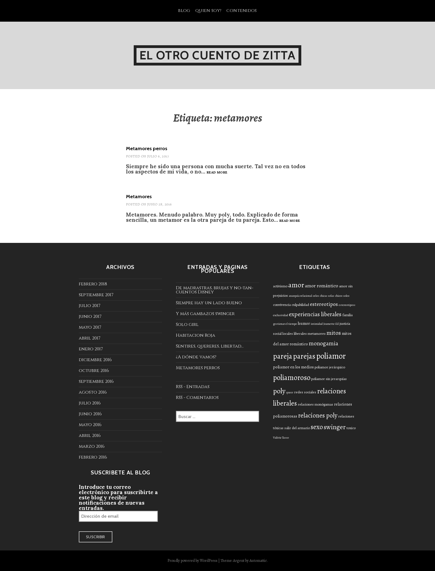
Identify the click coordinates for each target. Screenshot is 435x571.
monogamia (323, 343)
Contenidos (241, 11)
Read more (217, 172)
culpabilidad (300, 304)
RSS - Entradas (192, 387)
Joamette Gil (331, 324)
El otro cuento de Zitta (217, 55)
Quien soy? (208, 11)
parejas (304, 356)
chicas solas (327, 296)
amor (296, 285)
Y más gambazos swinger (205, 314)
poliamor (331, 355)
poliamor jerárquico (330, 367)
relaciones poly (317, 415)
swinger (335, 426)
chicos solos (342, 296)
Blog (184, 11)
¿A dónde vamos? (196, 357)
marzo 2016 (92, 446)
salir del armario (297, 428)
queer (289, 392)
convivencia (282, 304)
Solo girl (187, 324)
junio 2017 (90, 316)
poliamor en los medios (293, 367)
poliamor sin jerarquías (329, 378)
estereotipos (324, 304)
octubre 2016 (94, 371)
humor (304, 323)
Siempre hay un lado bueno (209, 303)
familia (347, 315)
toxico (351, 428)
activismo (280, 286)
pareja (282, 356)
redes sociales (305, 392)
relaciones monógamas (315, 404)
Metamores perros (146, 148)
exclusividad (280, 315)
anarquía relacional (300, 296)
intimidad (317, 324)
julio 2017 (89, 306)
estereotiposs (347, 305)
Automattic (258, 560)
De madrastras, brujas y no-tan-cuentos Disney (214, 290)
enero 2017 (91, 349)
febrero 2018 (93, 284)
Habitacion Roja (195, 335)
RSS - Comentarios (197, 397)
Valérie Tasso (281, 438)
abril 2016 (90, 435)
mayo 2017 (90, 327)
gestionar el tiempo (285, 324)
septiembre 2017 (96, 295)
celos (316, 296)
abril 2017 (89, 338)
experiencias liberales (315, 314)
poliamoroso (291, 378)
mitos (334, 333)
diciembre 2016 (95, 360)
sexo (317, 427)
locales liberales (294, 333)
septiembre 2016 (96, 381)
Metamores (139, 196)
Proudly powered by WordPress (193, 560)
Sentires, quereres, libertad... (210, 346)
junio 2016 (90, 414)
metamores (317, 333)
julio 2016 (90, 403)
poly (279, 391)
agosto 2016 (93, 392)
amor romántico (321, 285)
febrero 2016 (93, 457)
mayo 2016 (90, 425)
